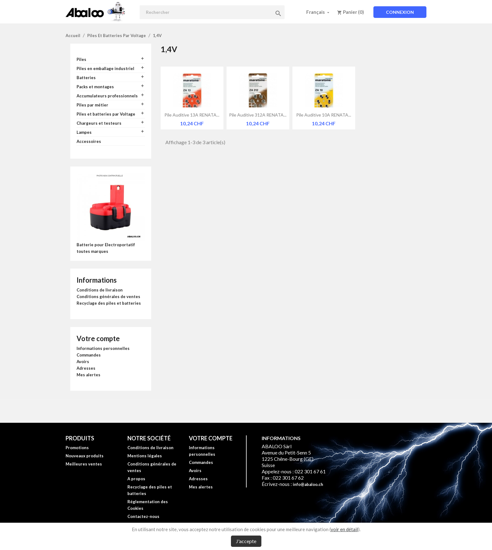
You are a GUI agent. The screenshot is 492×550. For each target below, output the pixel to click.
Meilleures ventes (84, 463)
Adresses (86, 368)
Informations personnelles (103, 348)
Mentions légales (144, 455)
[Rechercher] (212, 12)
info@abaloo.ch (308, 484)
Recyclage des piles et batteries (109, 303)
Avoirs (83, 361)
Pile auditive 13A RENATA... (191, 114)
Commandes (89, 354)
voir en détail (344, 529)
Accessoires (89, 141)
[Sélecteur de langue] (318, 12)
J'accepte (246, 541)
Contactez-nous (143, 516)
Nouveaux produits (85, 455)
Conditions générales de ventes (108, 296)
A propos (136, 478)
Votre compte (98, 338)
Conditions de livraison (100, 289)
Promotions (77, 447)
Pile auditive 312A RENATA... (257, 114)
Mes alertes (88, 374)
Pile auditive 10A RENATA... (323, 114)
